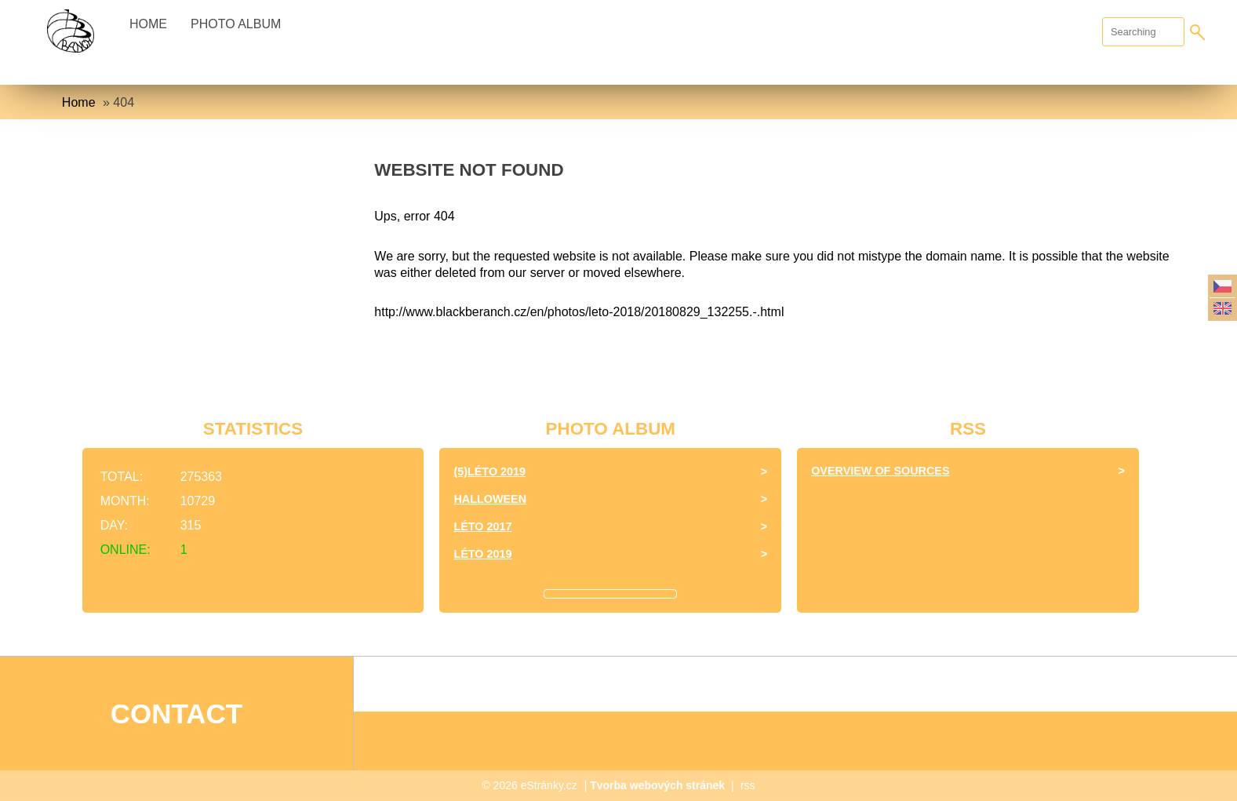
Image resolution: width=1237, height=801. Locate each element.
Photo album (236, 24)
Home (148, 24)
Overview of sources (880, 470)
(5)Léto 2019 (489, 471)
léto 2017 (482, 526)
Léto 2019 (482, 554)
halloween (489, 499)
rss (747, 785)
